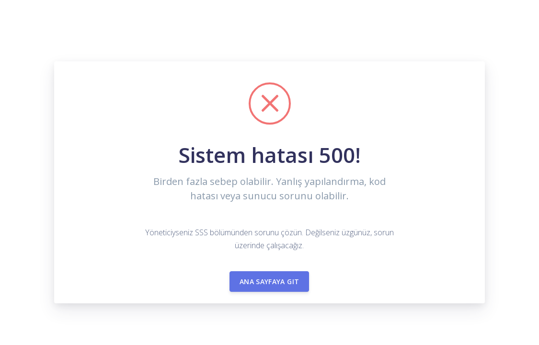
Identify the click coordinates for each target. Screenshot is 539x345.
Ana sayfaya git (269, 281)
